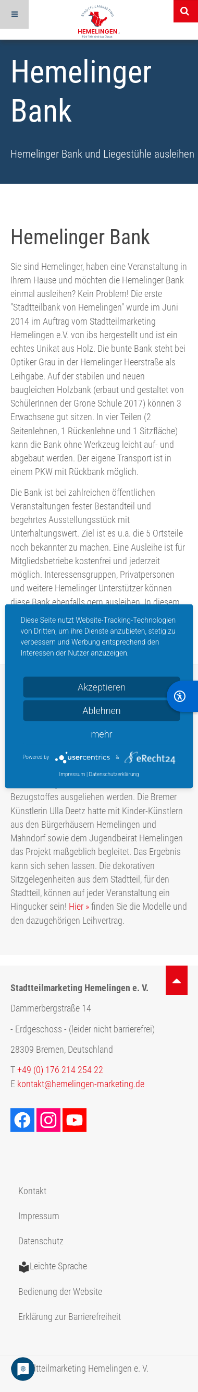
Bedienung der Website (60, 1292)
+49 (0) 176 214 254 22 (60, 1070)
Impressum (38, 1216)
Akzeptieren (102, 686)
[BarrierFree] (182, 696)
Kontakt (32, 1191)
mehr (101, 733)
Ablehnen (101, 710)
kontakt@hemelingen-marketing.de (80, 1084)
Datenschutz (41, 1241)
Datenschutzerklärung (114, 774)
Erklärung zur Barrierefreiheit (69, 1317)
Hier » (79, 906)
